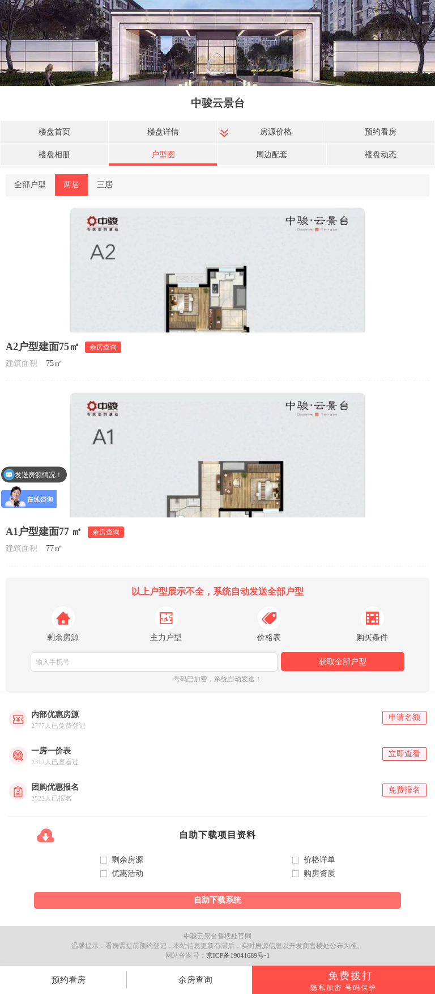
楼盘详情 (163, 132)
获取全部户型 (342, 662)
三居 (105, 184)
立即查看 (404, 753)
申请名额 (404, 717)
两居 (71, 184)
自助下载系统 (217, 900)
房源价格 (276, 132)
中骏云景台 (218, 103)
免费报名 (404, 790)
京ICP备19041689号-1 (238, 955)
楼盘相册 (54, 154)
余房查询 (195, 979)
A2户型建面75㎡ (42, 346)
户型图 (163, 154)
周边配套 (272, 154)
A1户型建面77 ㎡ (44, 531)
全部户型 (30, 184)
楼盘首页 (54, 132)
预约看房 (380, 132)
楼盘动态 (380, 154)
